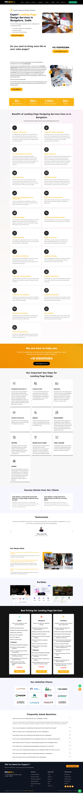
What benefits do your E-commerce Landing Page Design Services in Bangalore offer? (35, 742)
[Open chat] (80, 791)
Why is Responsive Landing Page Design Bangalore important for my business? (33, 746)
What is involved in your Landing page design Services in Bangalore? (31, 731)
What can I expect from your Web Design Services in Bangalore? (29, 757)
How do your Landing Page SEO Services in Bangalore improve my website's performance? (36, 739)
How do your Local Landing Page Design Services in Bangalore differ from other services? (36, 749)
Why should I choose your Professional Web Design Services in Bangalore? (32, 735)
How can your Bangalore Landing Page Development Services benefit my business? (34, 728)
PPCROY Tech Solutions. (29, 790)
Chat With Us (73, 2)
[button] (10, 531)
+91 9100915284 (60, 47)
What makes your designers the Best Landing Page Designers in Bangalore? (32, 753)
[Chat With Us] (70, 2)
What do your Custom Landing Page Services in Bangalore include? (30, 718)
